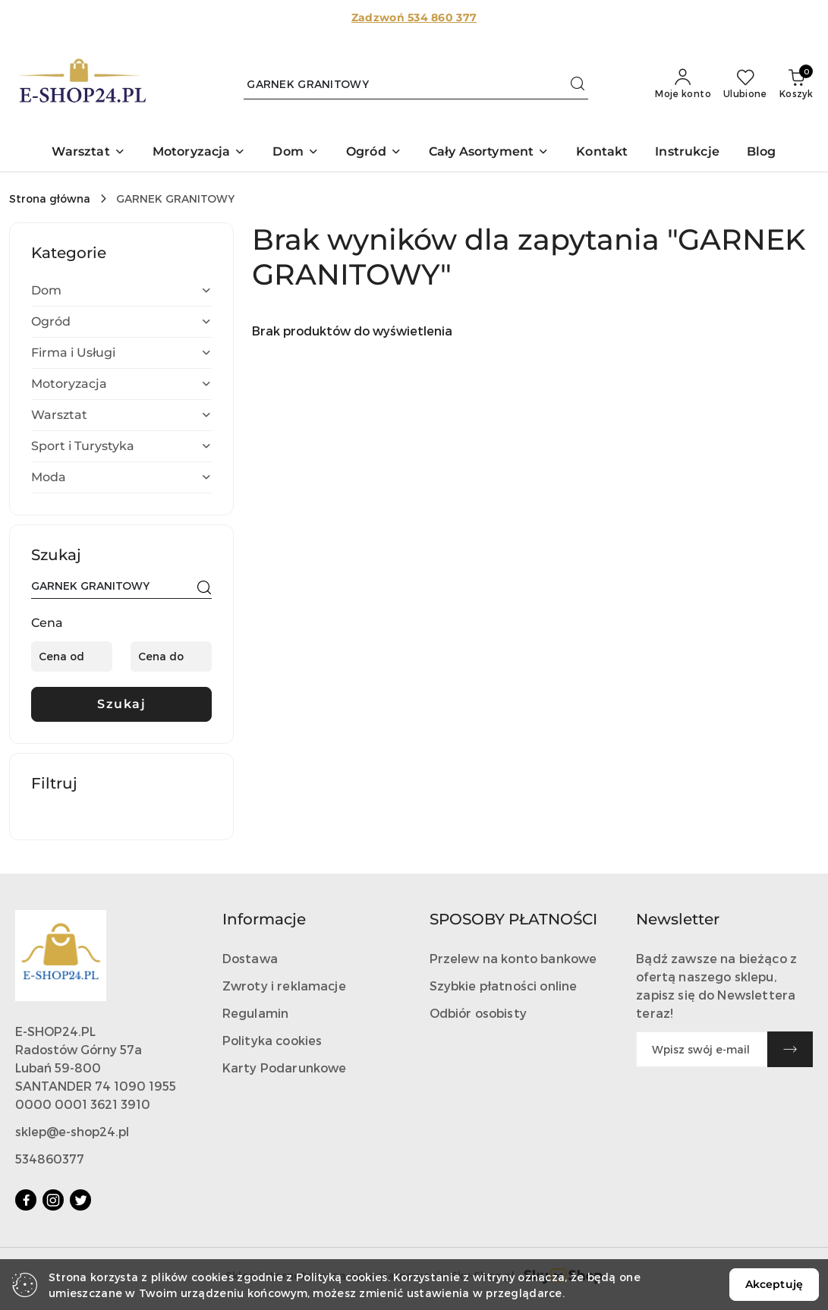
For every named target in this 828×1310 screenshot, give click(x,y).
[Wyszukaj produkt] (416, 84)
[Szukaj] (204, 588)
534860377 (49, 1158)
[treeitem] (121, 291)
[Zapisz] (790, 1049)
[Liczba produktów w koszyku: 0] (796, 84)
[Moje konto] (683, 84)
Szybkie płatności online (504, 985)
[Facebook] (25, 1200)
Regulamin (255, 1013)
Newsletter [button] (677, 919)
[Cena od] (71, 656)
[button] (88, 153)
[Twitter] (80, 1200)
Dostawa (250, 958)
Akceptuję (774, 1284)
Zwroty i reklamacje (284, 985)
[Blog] (761, 153)
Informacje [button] (264, 919)
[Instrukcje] (687, 153)
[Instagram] (53, 1200)
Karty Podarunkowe (284, 1067)
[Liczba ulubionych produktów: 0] (745, 84)
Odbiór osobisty (478, 1013)
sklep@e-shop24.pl (72, 1131)
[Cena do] (171, 656)
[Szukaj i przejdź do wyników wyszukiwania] (577, 84)
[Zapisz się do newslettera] (701, 1049)
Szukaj (121, 704)
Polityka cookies (272, 1040)
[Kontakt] (602, 153)
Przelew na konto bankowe (513, 958)
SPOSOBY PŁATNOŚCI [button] (513, 919)
